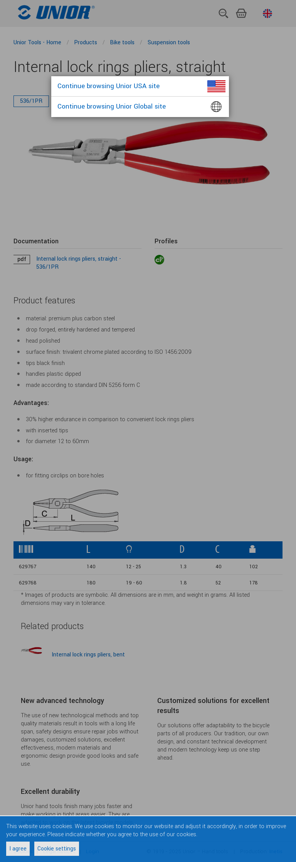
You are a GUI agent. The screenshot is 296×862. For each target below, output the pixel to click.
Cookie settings (56, 849)
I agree (18, 849)
